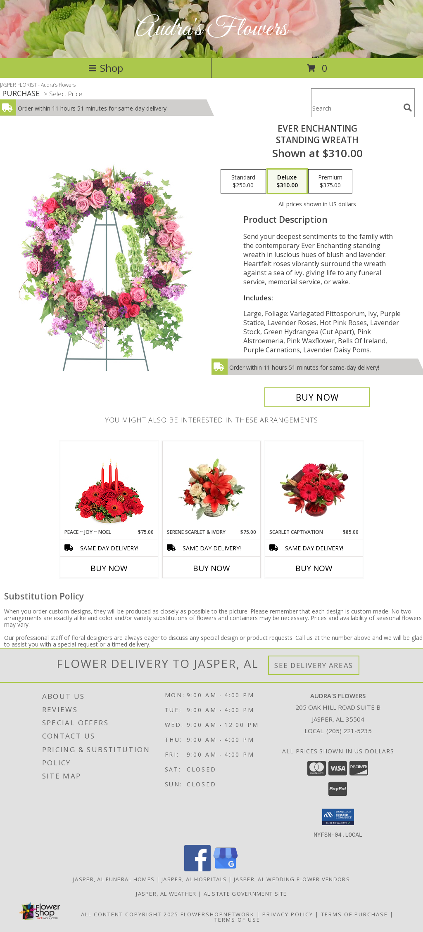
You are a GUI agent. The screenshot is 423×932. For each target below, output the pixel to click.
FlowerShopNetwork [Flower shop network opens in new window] (217, 914)
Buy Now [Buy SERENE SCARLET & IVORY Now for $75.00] (211, 568)
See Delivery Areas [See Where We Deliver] (313, 665)
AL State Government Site (245, 893)
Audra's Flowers (211, 29)
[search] (407, 107)
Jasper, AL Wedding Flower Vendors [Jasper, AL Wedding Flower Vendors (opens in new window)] (292, 878)
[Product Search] (355, 108)
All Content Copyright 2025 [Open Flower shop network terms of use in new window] (129, 914)
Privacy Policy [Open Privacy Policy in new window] (287, 914)
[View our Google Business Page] (225, 869)
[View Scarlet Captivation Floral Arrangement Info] (314, 484)
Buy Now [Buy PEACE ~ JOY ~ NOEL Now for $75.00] (109, 568)
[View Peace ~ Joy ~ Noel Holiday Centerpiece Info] (109, 484)
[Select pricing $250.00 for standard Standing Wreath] (243, 181)
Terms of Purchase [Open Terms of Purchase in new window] (354, 914)
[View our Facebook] (197, 869)
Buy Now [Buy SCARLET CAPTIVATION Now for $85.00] (314, 568)
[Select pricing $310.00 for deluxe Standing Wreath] (287, 181)
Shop (105, 68)
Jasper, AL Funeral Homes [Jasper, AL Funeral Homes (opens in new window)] (113, 878)
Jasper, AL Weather (166, 893)
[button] (338, 817)
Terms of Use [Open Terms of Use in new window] (237, 919)
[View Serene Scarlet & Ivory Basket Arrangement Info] (211, 484)
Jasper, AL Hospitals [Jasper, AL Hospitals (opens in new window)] (194, 878)
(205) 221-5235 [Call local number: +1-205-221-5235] (349, 731)
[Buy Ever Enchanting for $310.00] (317, 397)
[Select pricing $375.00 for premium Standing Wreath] (330, 181)
